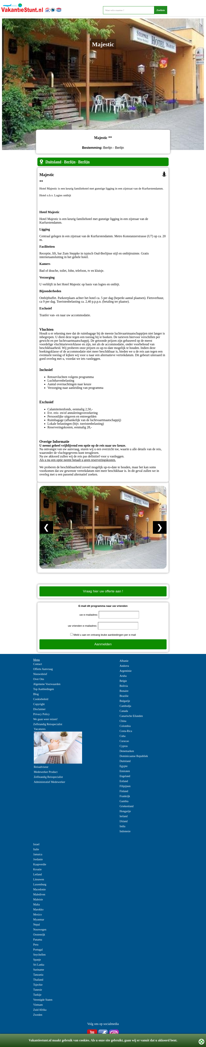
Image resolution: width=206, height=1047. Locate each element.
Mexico (37, 914)
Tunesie (37, 989)
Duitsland (53, 162)
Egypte (123, 766)
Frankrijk (124, 796)
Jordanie (38, 859)
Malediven (39, 894)
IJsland (123, 821)
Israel (36, 844)
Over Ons (38, 679)
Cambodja (125, 705)
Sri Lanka (38, 964)
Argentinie (125, 670)
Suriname (38, 969)
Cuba (122, 736)
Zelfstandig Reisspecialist (47, 724)
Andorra (124, 665)
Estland (123, 781)
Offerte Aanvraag (43, 669)
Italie (36, 849)
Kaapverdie (39, 864)
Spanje (37, 959)
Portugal (38, 949)
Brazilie (123, 695)
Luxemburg (39, 884)
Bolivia (123, 685)
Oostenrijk (39, 934)
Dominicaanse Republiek (133, 756)
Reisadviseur (41, 766)
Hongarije (125, 811)
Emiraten (124, 771)
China (122, 721)
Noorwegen (39, 929)
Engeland (124, 776)
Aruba (123, 675)
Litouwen (38, 879)
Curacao (124, 741)
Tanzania (38, 974)
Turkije (37, 994)
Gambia (123, 801)
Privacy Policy (41, 714)
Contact (37, 664)
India (122, 826)
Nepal (36, 924)
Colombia (125, 726)
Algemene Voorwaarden (46, 684)
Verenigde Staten (42, 999)
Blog (36, 694)
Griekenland (126, 806)
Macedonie (39, 889)
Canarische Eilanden (131, 716)
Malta (36, 904)
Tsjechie (37, 984)
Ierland (123, 816)
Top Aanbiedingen (43, 689)
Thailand (38, 979)
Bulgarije (124, 700)
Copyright (39, 704)
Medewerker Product (46, 771)
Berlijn (69, 162)
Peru (35, 944)
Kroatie (37, 869)
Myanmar (38, 919)
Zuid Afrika (39, 1009)
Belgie (123, 680)
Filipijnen (124, 786)
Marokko (38, 909)
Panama (37, 939)
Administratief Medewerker (49, 781)
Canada (123, 711)
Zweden (37, 1014)
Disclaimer (39, 709)
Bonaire (123, 690)
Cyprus (123, 746)
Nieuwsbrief (40, 674)
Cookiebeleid (40, 699)
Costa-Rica (125, 731)
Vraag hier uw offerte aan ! (103, 591)
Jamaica (37, 854)
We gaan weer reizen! (45, 719)
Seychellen (39, 954)
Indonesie (124, 831)
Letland (37, 874)
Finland (123, 791)
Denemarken (126, 751)
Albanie (123, 660)
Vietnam (38, 1004)
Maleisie (38, 899)
